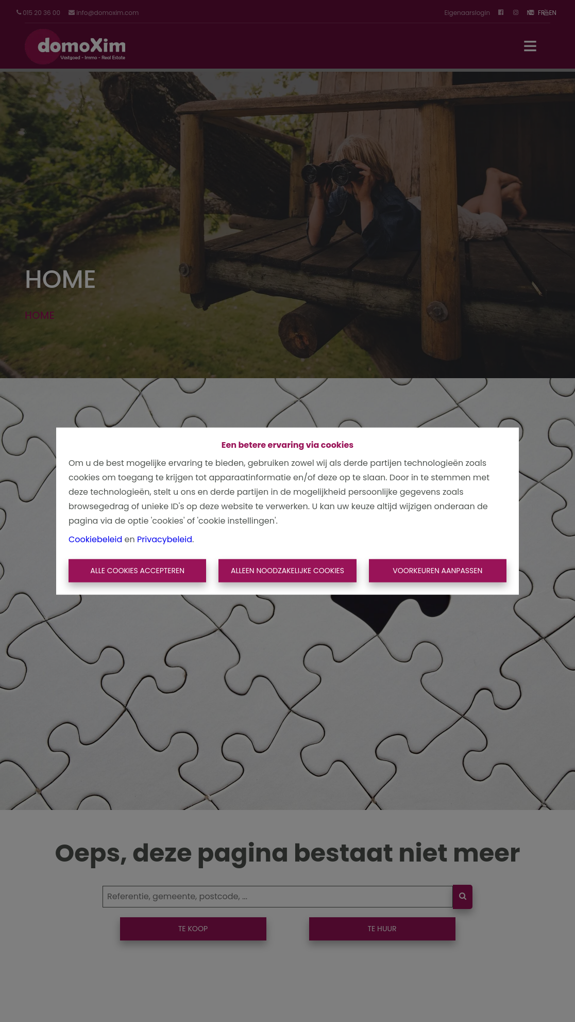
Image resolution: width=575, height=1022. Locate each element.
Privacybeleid (164, 539)
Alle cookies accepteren (137, 570)
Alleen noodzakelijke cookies (287, 570)
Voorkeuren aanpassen (437, 570)
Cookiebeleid (95, 539)
